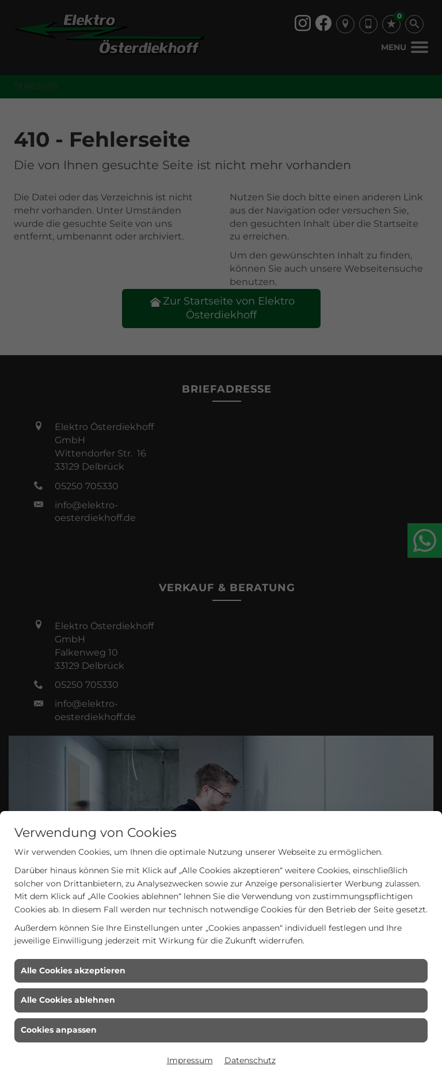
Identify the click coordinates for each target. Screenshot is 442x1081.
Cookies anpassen (59, 1030)
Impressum (190, 1060)
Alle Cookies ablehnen (68, 1000)
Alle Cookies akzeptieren (73, 970)
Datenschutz (250, 1060)
